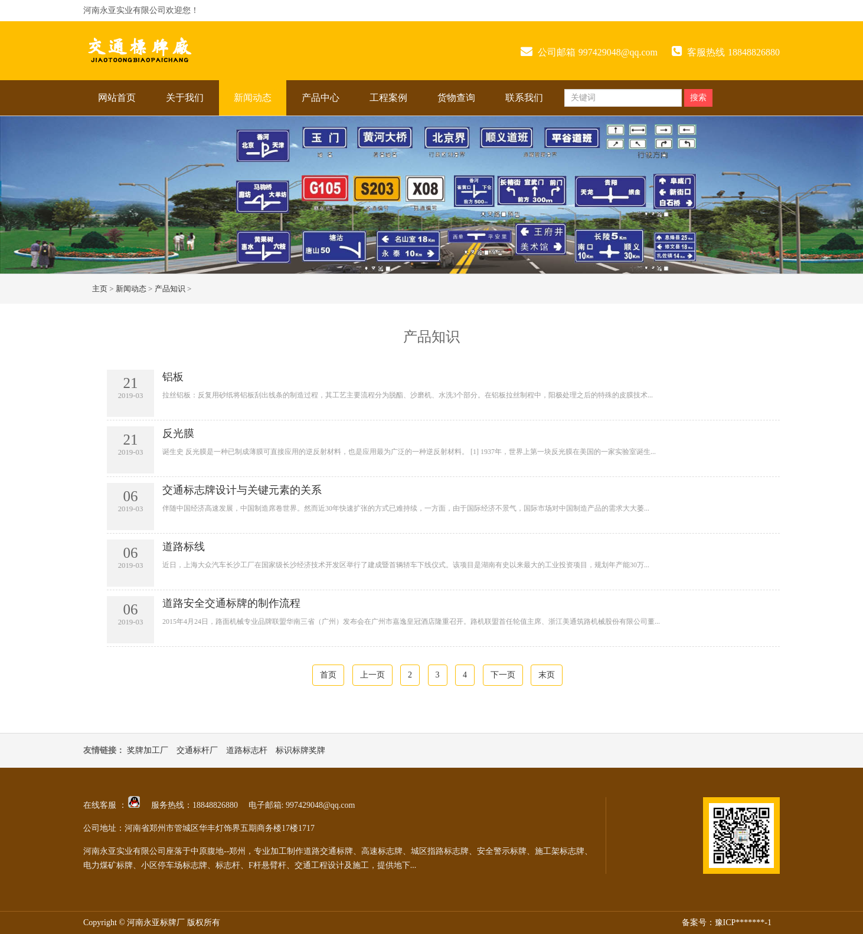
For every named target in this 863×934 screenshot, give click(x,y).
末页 (546, 674)
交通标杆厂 (197, 750)
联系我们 (524, 98)
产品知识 (170, 288)
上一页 (372, 674)
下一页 (503, 674)
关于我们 (185, 98)
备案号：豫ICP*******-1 (727, 922)
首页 (328, 674)
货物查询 (456, 98)
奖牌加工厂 (147, 750)
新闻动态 (253, 98)
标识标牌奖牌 (300, 750)
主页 (99, 288)
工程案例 (388, 98)
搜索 (698, 97)
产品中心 (320, 98)
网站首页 (117, 98)
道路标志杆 (246, 750)
